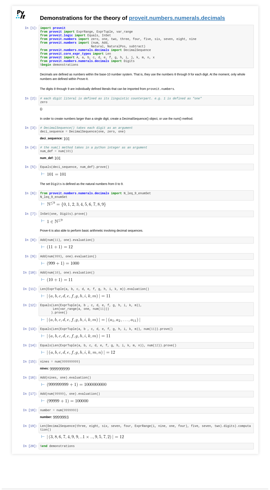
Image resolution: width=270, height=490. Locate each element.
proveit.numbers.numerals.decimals (177, 18)
